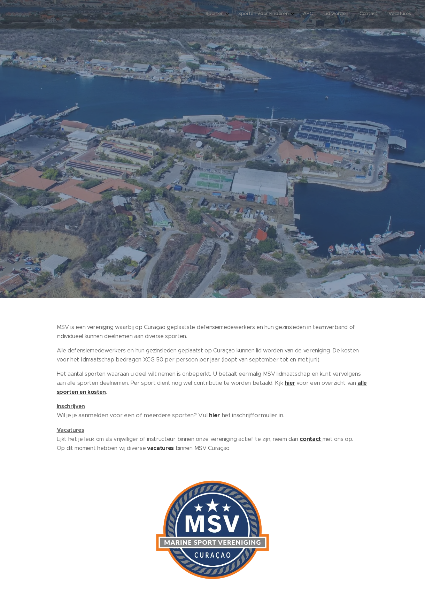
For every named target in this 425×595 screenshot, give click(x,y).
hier (290, 382)
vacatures (160, 448)
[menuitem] (339, 14)
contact (311, 438)
